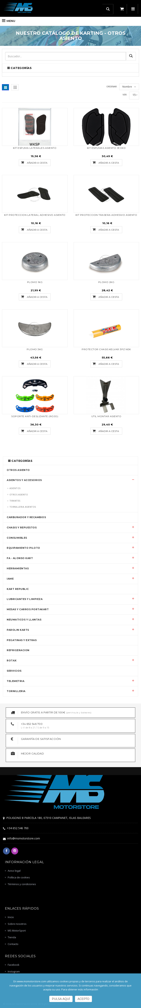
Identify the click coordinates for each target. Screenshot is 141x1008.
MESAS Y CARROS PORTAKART (28, 609)
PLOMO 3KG (35, 349)
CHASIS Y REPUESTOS (22, 527)
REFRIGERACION (18, 650)
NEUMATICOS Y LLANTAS (24, 619)
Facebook (13, 965)
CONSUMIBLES (17, 537)
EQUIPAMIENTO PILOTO (23, 547)
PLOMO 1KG (35, 282)
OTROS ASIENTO (18, 470)
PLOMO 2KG (106, 282)
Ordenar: (111, 86)
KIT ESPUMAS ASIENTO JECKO (106, 147)
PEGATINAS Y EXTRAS (22, 640)
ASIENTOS (15, 488)
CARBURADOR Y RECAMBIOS (26, 517)
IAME (10, 578)
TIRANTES (14, 500)
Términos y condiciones (22, 884)
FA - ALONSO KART (20, 558)
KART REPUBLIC (18, 588)
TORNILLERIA (16, 691)
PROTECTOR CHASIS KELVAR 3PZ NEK (106, 349)
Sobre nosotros (17, 924)
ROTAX (12, 660)
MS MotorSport (17, 930)
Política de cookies (19, 877)
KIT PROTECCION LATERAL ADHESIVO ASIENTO (34, 214)
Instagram (14, 971)
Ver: (125, 94)
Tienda (12, 937)
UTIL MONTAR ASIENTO (106, 416)
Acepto (83, 999)
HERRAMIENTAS (18, 568)
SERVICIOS (14, 670)
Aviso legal (14, 870)
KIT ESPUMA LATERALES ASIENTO (34, 147)
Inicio (11, 917)
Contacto (13, 944)
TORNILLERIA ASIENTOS (22, 506)
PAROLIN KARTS (18, 629)
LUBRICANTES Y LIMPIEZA (25, 599)
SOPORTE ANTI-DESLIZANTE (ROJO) (34, 416)
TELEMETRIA (15, 681)
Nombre (127, 86)
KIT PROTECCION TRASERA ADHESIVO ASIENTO (106, 214)
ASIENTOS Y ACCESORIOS (24, 480)
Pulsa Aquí (61, 999)
